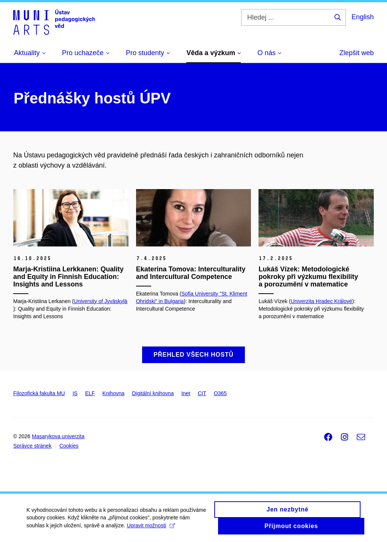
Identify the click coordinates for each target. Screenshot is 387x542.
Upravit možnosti (151, 528)
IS (75, 393)
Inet (185, 393)
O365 (220, 393)
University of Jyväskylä (100, 301)
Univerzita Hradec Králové (321, 301)
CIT (202, 393)
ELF (90, 393)
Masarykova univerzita (58, 436)
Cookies (69, 446)
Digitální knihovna (153, 393)
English (362, 17)
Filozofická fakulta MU (39, 393)
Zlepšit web (356, 53)
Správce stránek (32, 446)
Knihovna (113, 393)
